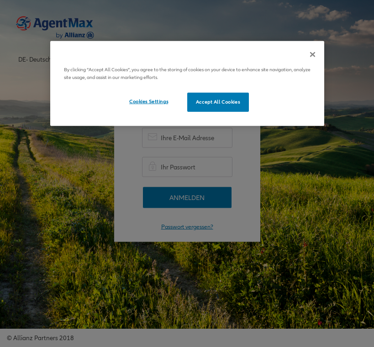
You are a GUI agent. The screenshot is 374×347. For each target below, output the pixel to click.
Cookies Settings (148, 102)
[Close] (312, 54)
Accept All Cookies (218, 102)
